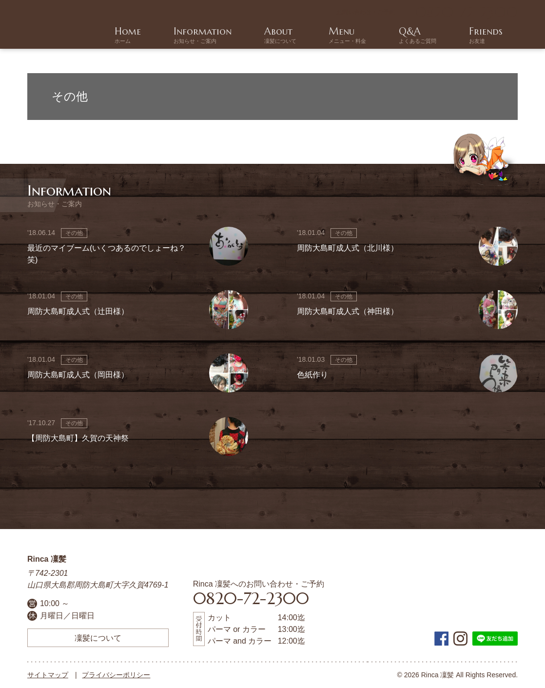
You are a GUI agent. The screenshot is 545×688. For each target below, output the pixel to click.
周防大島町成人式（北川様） (347, 248)
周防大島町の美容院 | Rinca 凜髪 (55, 24)
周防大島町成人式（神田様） (347, 311)
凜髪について (98, 638)
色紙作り (312, 375)
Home (257, 35)
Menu (408, 35)
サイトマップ (47, 675)
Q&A (455, 35)
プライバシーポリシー (116, 675)
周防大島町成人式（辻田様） (78, 311)
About (364, 35)
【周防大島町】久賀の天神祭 (78, 438)
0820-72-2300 (466, 12)
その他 (74, 233)
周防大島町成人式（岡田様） (78, 375)
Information (309, 35)
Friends (501, 35)
